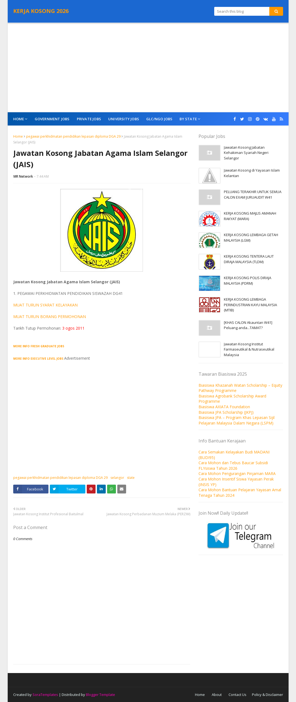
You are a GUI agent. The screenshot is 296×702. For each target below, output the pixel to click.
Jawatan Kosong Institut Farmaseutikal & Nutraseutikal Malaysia (249, 349)
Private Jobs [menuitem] (89, 118)
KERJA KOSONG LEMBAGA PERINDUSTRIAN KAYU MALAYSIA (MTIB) (250, 305)
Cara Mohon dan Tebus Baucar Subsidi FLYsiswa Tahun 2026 (233, 465)
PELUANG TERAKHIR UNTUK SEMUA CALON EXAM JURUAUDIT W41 (252, 194)
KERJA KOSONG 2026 (41, 11)
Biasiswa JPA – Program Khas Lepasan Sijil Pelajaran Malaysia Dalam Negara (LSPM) (237, 420)
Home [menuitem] (18, 118)
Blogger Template (100, 694)
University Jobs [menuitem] (123, 118)
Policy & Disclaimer (267, 694)
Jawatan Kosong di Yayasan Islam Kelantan (252, 173)
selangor (117, 477)
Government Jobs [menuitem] (52, 118)
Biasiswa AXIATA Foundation (224, 406)
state (131, 477)
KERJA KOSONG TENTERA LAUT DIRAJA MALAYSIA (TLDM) (249, 259)
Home (18, 136)
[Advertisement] (148, 68)
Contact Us (237, 694)
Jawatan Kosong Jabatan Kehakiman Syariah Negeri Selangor (246, 153)
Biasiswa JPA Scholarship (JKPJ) (226, 412)
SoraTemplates (45, 694)
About (217, 694)
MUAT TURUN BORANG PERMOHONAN (49, 316)
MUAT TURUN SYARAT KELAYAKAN (45, 305)
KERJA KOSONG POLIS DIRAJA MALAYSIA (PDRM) (247, 280)
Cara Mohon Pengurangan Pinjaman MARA (237, 473)
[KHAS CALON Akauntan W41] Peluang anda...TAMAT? (248, 325)
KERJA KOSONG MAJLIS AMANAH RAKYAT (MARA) (250, 216)
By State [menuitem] (188, 118)
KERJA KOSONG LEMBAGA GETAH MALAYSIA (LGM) (251, 237)
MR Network (23, 176)
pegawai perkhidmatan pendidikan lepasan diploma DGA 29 (73, 136)
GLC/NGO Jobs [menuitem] (159, 118)
